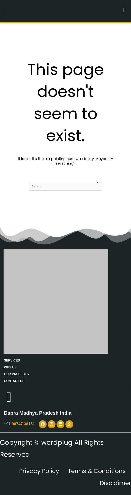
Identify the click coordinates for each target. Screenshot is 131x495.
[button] (124, 10)
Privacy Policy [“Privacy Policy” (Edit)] (31, 470)
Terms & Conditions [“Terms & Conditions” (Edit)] (94, 470)
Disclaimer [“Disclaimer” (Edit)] (113, 482)
